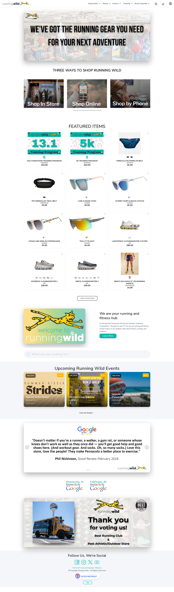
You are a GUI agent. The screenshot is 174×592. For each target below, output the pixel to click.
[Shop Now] (87, 36)
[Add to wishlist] (62, 133)
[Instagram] (83, 567)
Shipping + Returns (94, 573)
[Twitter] (90, 567)
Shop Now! (92, 3)
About (105, 3)
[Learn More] (87, 527)
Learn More (108, 336)
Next (147, 35)
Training (126, 3)
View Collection (87, 298)
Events (115, 3)
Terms (74, 573)
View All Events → (87, 418)
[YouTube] (97, 567)
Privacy (82, 573)
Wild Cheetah (140, 3)
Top (87, 588)
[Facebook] (77, 567)
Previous (27, 35)
